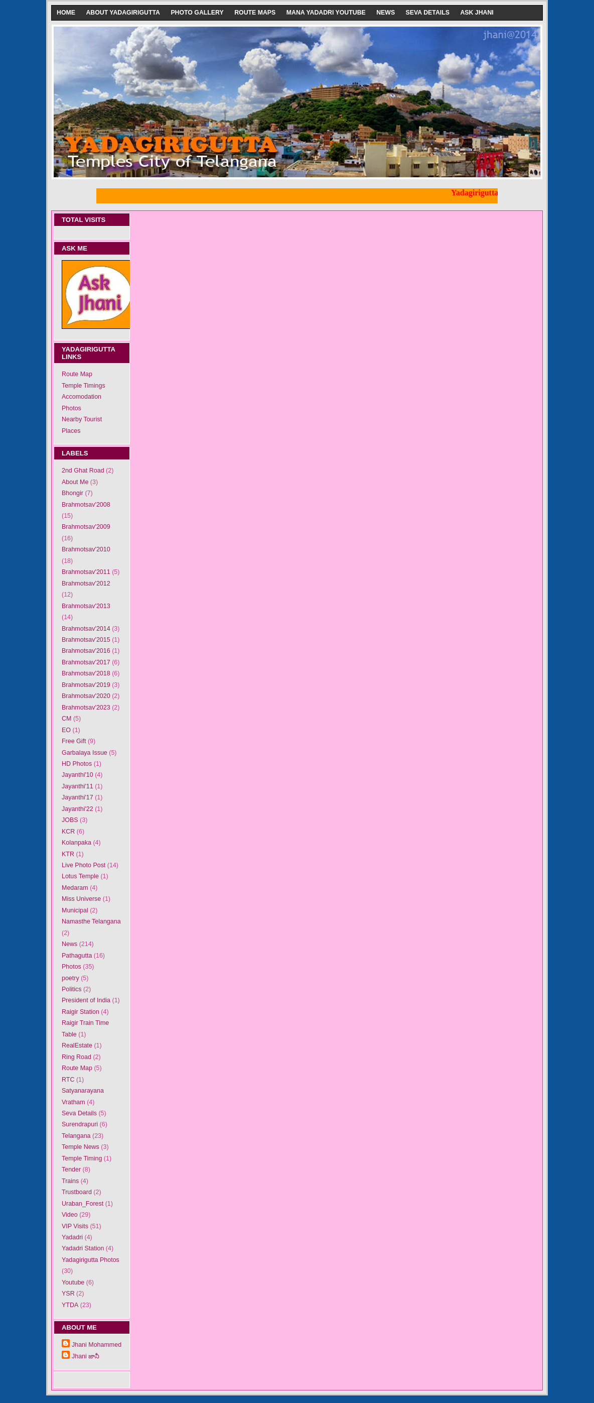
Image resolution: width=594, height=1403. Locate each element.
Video (70, 1214)
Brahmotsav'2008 (86, 504)
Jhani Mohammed (96, 1344)
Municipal (75, 910)
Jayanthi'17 (77, 797)
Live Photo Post (83, 865)
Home (66, 12)
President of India (86, 1000)
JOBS (70, 820)
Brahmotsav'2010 (86, 549)
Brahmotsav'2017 (86, 662)
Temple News (80, 1146)
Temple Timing (82, 1158)
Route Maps (254, 12)
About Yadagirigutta (123, 12)
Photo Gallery (197, 12)
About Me (75, 482)
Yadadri (72, 1237)
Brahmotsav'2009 (86, 526)
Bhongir (72, 493)
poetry (70, 978)
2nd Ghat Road (83, 470)
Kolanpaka (76, 842)
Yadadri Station (83, 1248)
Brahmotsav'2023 (86, 707)
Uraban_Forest (82, 1203)
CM (66, 718)
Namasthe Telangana (91, 921)
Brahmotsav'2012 (86, 583)
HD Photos (77, 763)
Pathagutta (77, 955)
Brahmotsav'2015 (86, 639)
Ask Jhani (476, 12)
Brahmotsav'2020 (86, 695)
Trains (70, 1181)
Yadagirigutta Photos (90, 1259)
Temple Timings (83, 385)
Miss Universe (81, 898)
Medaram (75, 887)
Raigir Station (80, 1011)
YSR (68, 1293)
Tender (71, 1169)
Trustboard (77, 1192)
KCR (68, 831)
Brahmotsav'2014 (86, 628)
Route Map (77, 374)
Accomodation (81, 396)
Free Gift (74, 741)
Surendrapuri (80, 1124)
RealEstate (77, 1045)
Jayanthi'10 (77, 774)
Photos (71, 408)
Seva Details (428, 12)
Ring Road (76, 1057)
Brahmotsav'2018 (86, 673)
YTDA (70, 1305)
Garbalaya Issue (84, 752)
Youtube (73, 1282)
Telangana (76, 1135)
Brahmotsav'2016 (86, 650)
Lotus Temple (80, 876)
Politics (72, 989)
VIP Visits (75, 1226)
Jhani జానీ (85, 1356)
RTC (68, 1079)
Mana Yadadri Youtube (326, 12)
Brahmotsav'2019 (86, 684)
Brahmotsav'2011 (86, 571)
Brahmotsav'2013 (86, 606)
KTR (68, 854)
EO (66, 730)
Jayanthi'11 (77, 786)
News (385, 12)
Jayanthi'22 (77, 808)
